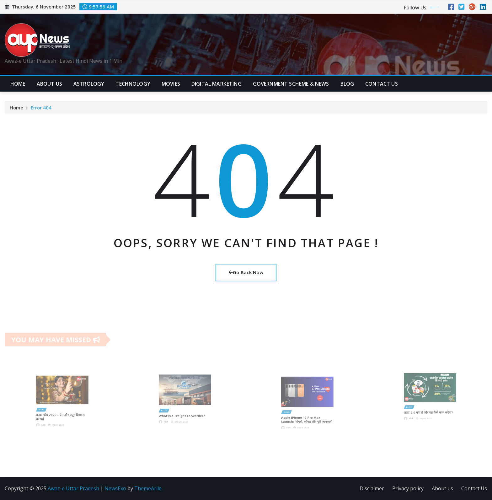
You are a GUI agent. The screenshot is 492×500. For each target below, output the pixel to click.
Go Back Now (246, 272)
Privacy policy (408, 488)
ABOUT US (49, 83)
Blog (347, 83)
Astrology (88, 83)
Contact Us (474, 488)
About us (442, 488)
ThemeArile (148, 488)
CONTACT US (381, 83)
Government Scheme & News (291, 83)
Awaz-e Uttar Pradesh (73, 488)
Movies (171, 83)
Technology (132, 83)
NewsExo (115, 488)
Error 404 (41, 108)
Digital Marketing (216, 83)
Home (17, 83)
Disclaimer (372, 488)
